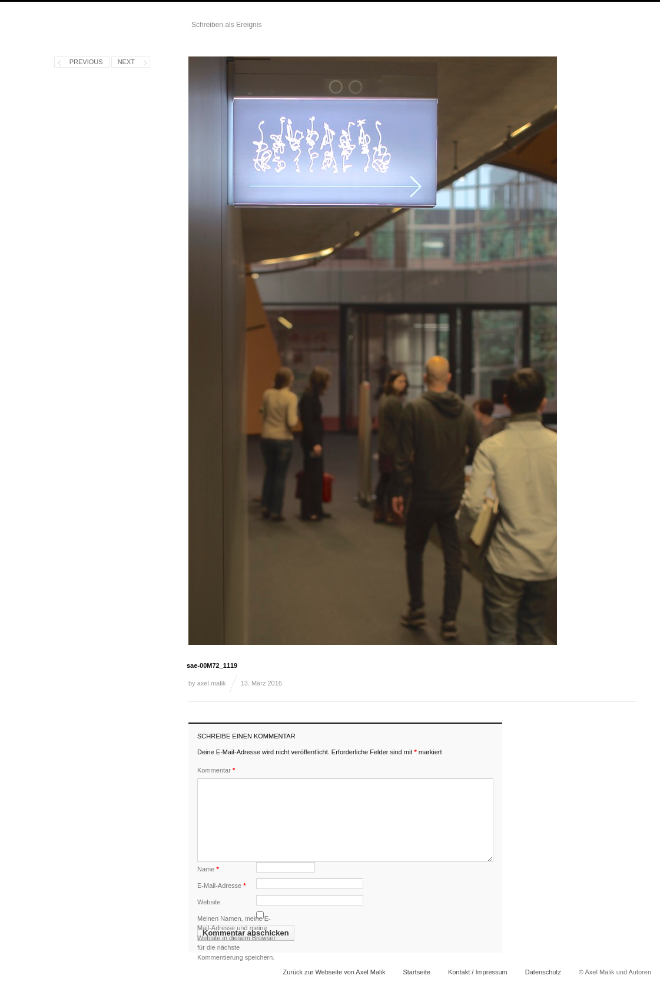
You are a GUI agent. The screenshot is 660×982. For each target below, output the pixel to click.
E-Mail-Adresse (221, 885)
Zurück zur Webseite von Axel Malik (334, 972)
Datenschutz (543, 972)
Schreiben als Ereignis (226, 25)
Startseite (416, 972)
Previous (86, 61)
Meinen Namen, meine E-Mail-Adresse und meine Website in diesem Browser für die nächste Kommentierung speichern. (236, 938)
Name (208, 869)
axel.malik (211, 683)
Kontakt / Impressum (478, 972)
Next (126, 61)
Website (209, 902)
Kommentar (216, 770)
